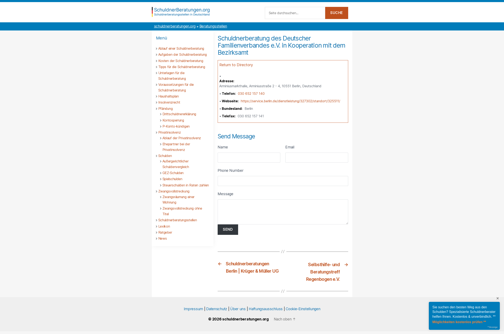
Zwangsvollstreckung (174, 192)
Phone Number (231, 171)
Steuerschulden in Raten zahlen (185, 186)
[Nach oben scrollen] (284, 322)
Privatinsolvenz (169, 133)
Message (225, 194)
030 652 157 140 (251, 94)
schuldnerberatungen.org (175, 27)
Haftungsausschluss (266, 311)
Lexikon (164, 227)
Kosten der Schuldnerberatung (180, 61)
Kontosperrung (173, 121)
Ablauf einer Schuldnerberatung (181, 49)
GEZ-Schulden (173, 173)
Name (223, 147)
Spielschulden (172, 179)
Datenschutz (216, 311)
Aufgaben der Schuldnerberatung (182, 55)
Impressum (193, 311)
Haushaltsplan (168, 97)
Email (289, 147)
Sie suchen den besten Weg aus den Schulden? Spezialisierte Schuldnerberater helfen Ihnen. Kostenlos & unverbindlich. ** (463, 311)
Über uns (238, 311)
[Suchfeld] (295, 13)
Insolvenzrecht (169, 103)
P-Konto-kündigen (176, 127)
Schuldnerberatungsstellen (177, 221)
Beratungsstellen (213, 27)
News (162, 239)
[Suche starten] (336, 13)
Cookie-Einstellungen (303, 311)
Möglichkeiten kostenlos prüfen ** (459, 322)
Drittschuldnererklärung (179, 115)
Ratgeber (165, 233)
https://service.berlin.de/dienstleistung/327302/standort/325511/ (290, 102)
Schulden (165, 156)
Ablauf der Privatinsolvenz (181, 139)
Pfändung (165, 109)
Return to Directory (236, 65)
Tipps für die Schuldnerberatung (181, 67)
